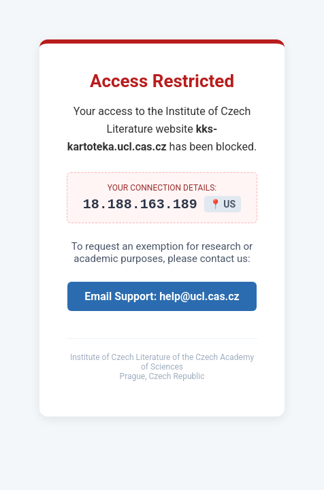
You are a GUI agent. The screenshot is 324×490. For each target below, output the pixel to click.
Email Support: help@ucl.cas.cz (161, 298)
